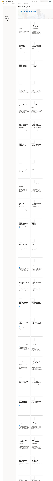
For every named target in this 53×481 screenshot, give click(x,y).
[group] (19, 49)
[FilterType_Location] (4, 12)
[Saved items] (36, 1)
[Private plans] (38, 1)
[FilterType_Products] (4, 14)
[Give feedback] (32, 1)
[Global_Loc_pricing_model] (4, 21)
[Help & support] (34, 1)
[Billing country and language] (44, 1)
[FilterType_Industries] (4, 16)
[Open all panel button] (3, 4)
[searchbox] (10, 9)
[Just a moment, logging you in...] (50, 1)
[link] (24, 30)
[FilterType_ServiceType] (4, 18)
